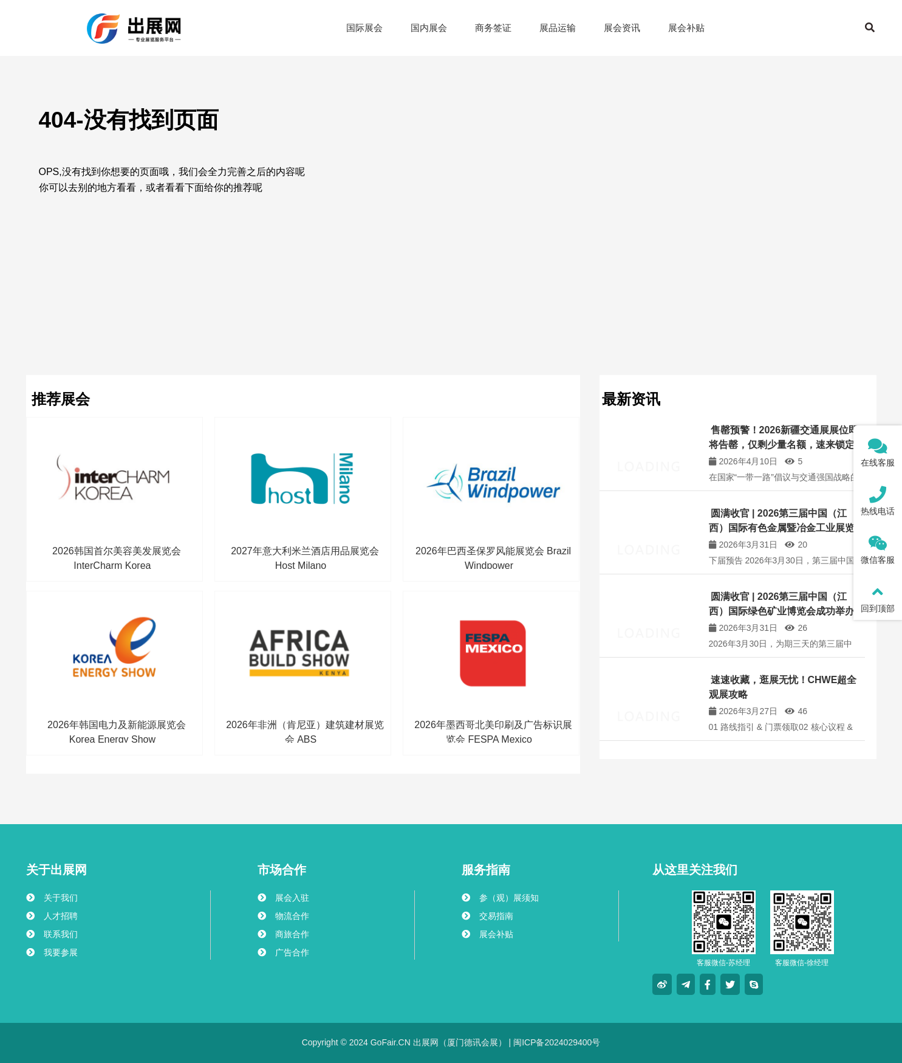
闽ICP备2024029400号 (555, 1042)
